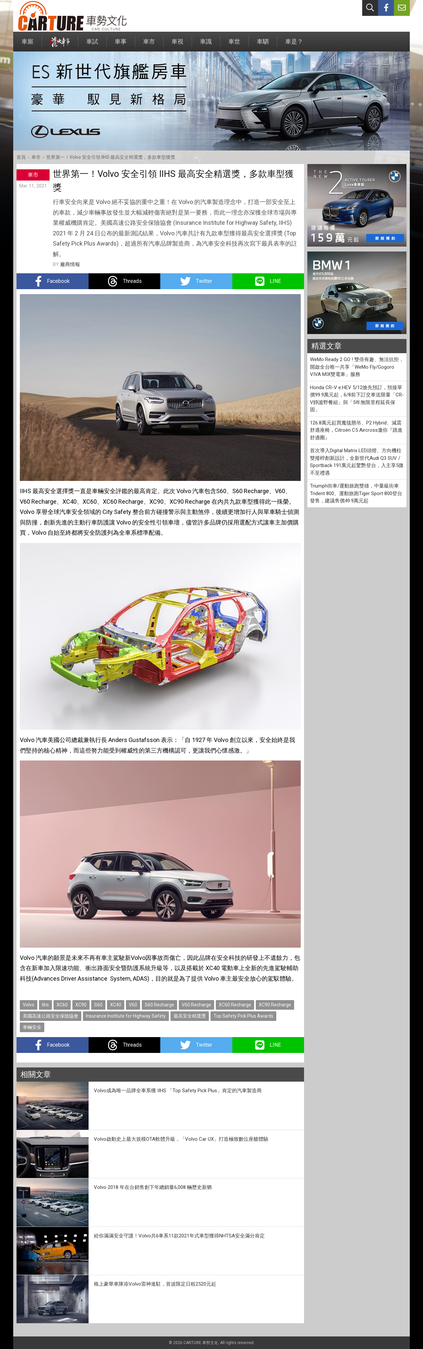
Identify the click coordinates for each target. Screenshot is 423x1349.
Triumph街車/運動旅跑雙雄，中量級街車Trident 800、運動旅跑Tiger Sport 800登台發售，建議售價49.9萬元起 (356, 493)
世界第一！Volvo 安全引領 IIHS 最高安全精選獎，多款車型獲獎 (110, 157)
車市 (149, 44)
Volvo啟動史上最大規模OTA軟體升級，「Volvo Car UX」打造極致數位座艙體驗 (181, 1139)
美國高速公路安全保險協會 (50, 1016)
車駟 (263, 44)
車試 (92, 44)
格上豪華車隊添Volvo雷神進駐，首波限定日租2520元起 (155, 1284)
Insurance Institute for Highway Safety (126, 1016)
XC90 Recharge (275, 1004)
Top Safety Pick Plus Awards (243, 1016)
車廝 (27, 44)
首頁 (21, 157)
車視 (177, 44)
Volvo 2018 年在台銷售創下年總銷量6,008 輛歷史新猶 (153, 1187)
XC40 (115, 1004)
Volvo (28, 1004)
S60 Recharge (159, 1004)
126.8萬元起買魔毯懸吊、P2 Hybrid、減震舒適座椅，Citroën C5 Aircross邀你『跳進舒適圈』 (356, 430)
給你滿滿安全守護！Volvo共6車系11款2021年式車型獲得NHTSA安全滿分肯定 (179, 1236)
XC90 (81, 1004)
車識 (206, 44)
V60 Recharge (196, 1004)
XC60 (62, 1004)
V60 (133, 1004)
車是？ (294, 44)
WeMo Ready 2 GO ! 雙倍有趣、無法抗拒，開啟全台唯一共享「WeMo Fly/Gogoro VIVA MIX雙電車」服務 (357, 366)
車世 (234, 44)
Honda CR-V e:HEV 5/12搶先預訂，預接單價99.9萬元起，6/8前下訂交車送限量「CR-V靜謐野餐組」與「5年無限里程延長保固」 (357, 399)
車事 (120, 44)
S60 (98, 1004)
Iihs (45, 1004)
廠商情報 (70, 264)
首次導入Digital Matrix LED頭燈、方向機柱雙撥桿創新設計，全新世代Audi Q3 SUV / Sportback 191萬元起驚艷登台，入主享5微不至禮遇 (357, 462)
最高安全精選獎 (189, 1016)
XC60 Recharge (235, 1004)
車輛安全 (32, 1027)
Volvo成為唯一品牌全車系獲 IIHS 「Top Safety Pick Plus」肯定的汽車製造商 (178, 1091)
